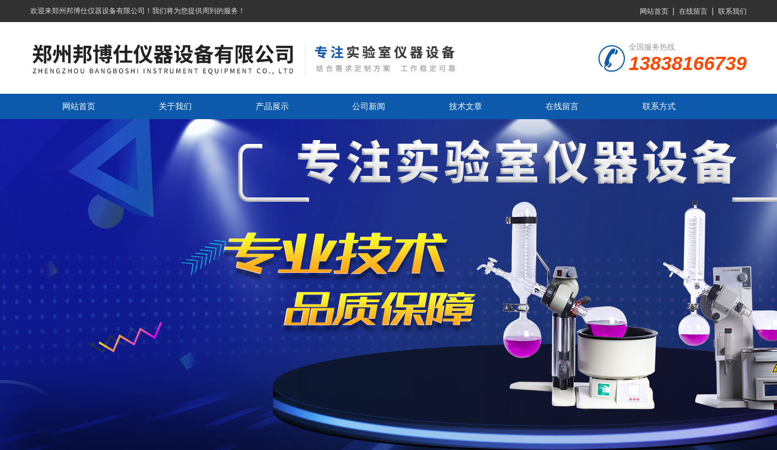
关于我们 (175, 106)
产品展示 (272, 106)
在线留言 (693, 11)
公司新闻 (368, 106)
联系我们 (732, 11)
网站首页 (654, 11)
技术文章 (465, 106)
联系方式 (659, 106)
